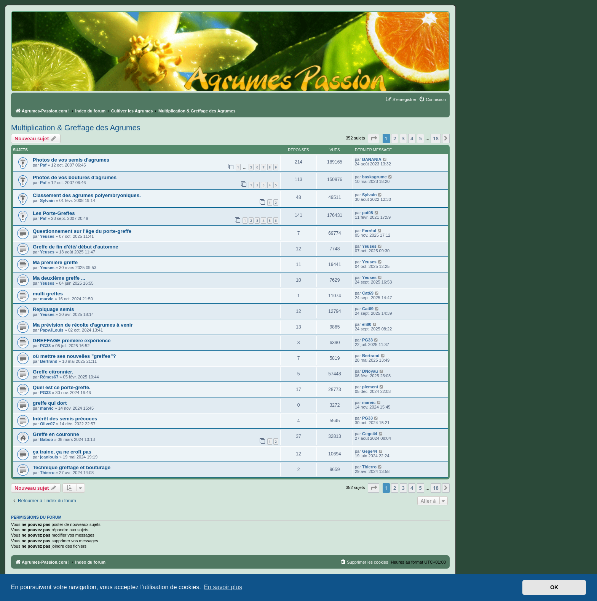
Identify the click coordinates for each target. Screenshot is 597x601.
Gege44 (369, 433)
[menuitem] (432, 99)
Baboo (46, 439)
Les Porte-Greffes (54, 213)
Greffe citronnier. (53, 372)
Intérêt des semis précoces (65, 419)
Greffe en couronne (56, 434)
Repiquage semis (53, 309)
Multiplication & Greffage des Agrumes (75, 127)
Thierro (47, 472)
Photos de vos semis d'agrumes (71, 160)
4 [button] (411, 138)
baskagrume (374, 177)
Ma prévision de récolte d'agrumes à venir (83, 325)
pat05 (367, 212)
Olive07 (47, 424)
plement (370, 387)
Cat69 (368, 293)
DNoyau (370, 371)
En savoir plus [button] (223, 587)
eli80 (366, 324)
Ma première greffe (55, 262)
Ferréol (369, 230)
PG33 (45, 345)
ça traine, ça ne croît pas (62, 452)
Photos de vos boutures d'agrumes (75, 177)
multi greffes (48, 293)
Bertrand (48, 361)
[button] (373, 138)
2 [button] (394, 138)
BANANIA (372, 159)
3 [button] (403, 138)
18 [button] (436, 138)
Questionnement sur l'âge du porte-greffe (82, 231)
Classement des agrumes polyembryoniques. (87, 195)
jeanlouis (49, 457)
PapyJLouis (52, 330)
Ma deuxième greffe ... (59, 278)
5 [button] (420, 138)
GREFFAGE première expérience (72, 340)
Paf (43, 165)
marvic (46, 298)
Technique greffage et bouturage (71, 467)
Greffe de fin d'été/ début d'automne (75, 247)
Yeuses (47, 236)
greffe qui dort (50, 403)
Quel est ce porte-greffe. (62, 387)
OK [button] (554, 587)
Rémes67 (49, 377)
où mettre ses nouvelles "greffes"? (74, 356)
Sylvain (47, 200)
